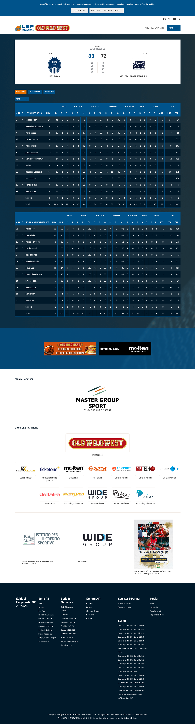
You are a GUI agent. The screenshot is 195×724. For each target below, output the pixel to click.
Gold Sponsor (26, 477)
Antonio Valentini (32, 261)
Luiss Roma (54, 76)
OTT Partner (49, 503)
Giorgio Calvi (30, 294)
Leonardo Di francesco (34, 126)
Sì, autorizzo (78, 11)
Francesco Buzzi (32, 185)
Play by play (35, 92)
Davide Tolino (31, 191)
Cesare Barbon (31, 120)
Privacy (100, 715)
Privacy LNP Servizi (111, 715)
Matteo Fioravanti (33, 242)
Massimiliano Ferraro (34, 274)
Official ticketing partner (49, 479)
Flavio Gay (30, 268)
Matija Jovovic (31, 146)
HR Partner (97, 477)
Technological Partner (73, 503)
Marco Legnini (31, 133)
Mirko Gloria (30, 235)
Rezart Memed (31, 255)
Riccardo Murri (31, 178)
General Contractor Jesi (133, 76)
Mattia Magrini (31, 248)
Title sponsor (97, 455)
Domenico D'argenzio (34, 172)
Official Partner (121, 477)
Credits (144, 715)
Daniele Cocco (31, 287)
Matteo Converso (32, 139)
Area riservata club (154, 28)
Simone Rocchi (31, 281)
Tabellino (49, 92)
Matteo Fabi (30, 229)
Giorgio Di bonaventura (34, 159)
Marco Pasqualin (32, 152)
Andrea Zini (30, 165)
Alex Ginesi (30, 300)
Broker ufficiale (97, 503)
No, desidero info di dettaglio (105, 11)
